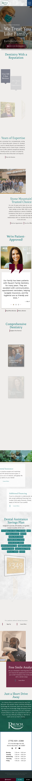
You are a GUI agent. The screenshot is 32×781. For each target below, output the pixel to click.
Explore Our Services (16, 330)
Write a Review (22, 310)
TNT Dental (23, 774)
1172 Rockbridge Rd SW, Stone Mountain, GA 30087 (16, 744)
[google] (12, 748)
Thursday (9, 758)
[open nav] (29, 3)
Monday (8, 752)
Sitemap (19, 773)
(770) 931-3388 (16, 741)
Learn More (23, 624)
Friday (8, 760)
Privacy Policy (24, 773)
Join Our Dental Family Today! (13, 41)
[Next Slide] (21, 304)
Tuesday (8, 754)
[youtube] (19, 748)
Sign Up (9, 624)
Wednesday (9, 756)
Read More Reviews (11, 310)
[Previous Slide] (11, 304)
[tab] (13, 304)
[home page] (5, 3)
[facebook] (15, 748)
